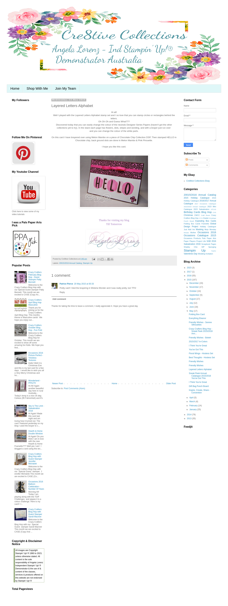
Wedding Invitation (205, 254)
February (193, 405)
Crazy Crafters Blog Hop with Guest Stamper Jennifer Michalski (35, 459)
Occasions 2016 (207, 232)
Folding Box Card (197, 314)
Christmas (188, 215)
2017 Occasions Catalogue (205, 204)
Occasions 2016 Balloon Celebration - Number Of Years (36, 485)
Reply (62, 292)
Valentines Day (190, 254)
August (192, 299)
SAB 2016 (211, 241)
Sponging (212, 247)
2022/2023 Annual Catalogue (195, 207)
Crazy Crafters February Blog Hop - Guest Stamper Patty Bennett (35, 277)
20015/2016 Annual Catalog (70, 263)
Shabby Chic (191, 247)
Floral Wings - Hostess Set (201, 353)
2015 (189, 280)
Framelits (205, 224)
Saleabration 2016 (192, 244)
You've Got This (196, 349)
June (191, 307)
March (192, 401)
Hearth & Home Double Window (35, 432)
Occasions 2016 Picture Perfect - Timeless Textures (35, 356)
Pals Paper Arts (209, 238)
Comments (192, 165)
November (194, 287)
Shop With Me (37, 88)
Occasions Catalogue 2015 (200, 235)
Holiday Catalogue (208, 227)
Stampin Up (87, 263)
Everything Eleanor (197, 318)
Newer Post (57, 383)
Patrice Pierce (66, 284)
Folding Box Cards (192, 224)
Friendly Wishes (196, 361)
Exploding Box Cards (205, 221)
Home (14, 88)
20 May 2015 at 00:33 (84, 284)
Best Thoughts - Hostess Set (202, 357)
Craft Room (205, 215)
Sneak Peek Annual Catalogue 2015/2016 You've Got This (200, 375)
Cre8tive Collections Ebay (198, 181)
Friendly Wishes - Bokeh (200, 337)
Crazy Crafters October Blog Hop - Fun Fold (35, 327)
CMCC (197, 215)
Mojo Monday (210, 229)
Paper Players (190, 241)
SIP (202, 247)
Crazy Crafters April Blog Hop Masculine (35, 302)
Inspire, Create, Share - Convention (199, 391)
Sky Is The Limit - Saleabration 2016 (36, 408)
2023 (189, 267)
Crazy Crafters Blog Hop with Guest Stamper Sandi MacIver (35, 513)
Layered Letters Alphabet (200, 369)
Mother (193, 232)
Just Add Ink (189, 229)
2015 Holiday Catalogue (196, 198)
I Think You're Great (198, 345)
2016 (189, 275)
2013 (189, 418)
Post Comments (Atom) (74, 388)
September (194, 295)
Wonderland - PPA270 (34, 381)
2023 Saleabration (201, 209)
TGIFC (213, 251)
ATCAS (213, 209)
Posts (189, 160)
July (191, 303)
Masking (199, 229)
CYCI (201, 218)
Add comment (59, 299)
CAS (214, 212)
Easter (206, 218)
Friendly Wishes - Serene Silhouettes (200, 323)
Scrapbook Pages (208, 244)
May (191, 311)
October (193, 291)
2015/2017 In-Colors (198, 341)
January (193, 409)
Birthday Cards (192, 212)
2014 (189, 414)
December (194, 283)
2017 (189, 272)
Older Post (171, 383)
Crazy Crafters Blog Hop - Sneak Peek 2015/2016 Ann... (201, 331)
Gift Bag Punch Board (199, 386)
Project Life (201, 241)
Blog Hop (206, 212)
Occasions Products (192, 238)
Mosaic (186, 233)
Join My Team (65, 88)
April (191, 397)
